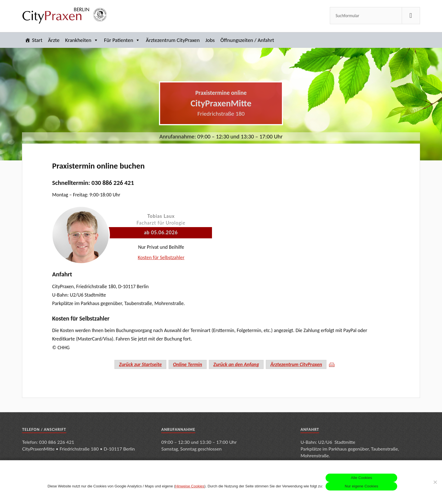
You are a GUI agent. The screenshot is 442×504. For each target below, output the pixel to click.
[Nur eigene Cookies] (435, 482)
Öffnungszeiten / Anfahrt (247, 40)
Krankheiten (81, 40)
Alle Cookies (361, 478)
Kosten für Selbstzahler (161, 257)
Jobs (210, 40)
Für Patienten (122, 40)
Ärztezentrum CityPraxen (173, 40)
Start (37, 40)
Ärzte (53, 40)
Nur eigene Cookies (361, 486)
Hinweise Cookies (189, 486)
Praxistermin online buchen (98, 166)
